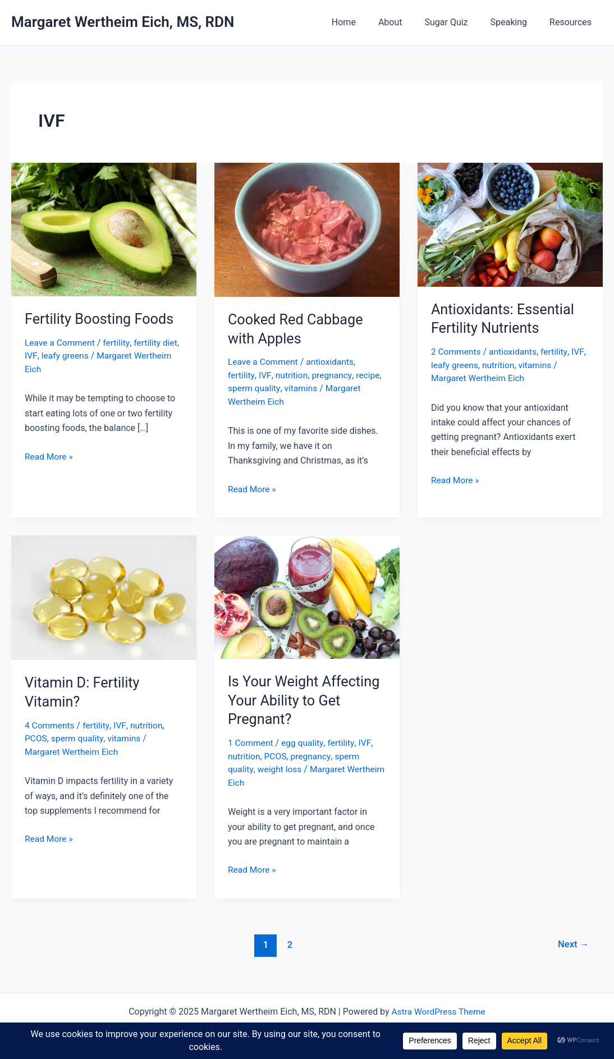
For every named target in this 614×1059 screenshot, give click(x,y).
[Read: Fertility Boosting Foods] (103, 228)
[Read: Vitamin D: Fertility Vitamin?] (103, 596)
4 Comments (50, 724)
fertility (118, 342)
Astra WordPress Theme (438, 1010)
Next (573, 942)
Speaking (515, 22)
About (406, 22)
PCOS (36, 737)
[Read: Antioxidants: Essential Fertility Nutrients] (510, 223)
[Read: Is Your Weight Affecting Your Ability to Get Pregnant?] (307, 595)
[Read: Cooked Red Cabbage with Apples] (307, 229)
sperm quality (255, 388)
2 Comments (456, 351)
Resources (573, 22)
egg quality (304, 742)
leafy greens (83, 355)
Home (364, 22)
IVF (50, 355)
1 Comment (251, 742)
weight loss (280, 768)
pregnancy (333, 375)
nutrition (291, 375)
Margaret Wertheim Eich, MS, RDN (122, 21)
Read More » (49, 456)
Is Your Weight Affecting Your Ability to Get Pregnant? (306, 699)
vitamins (303, 388)
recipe (370, 375)
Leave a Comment (61, 342)
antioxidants (333, 361)
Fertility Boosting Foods (101, 318)
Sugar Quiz (457, 22)
